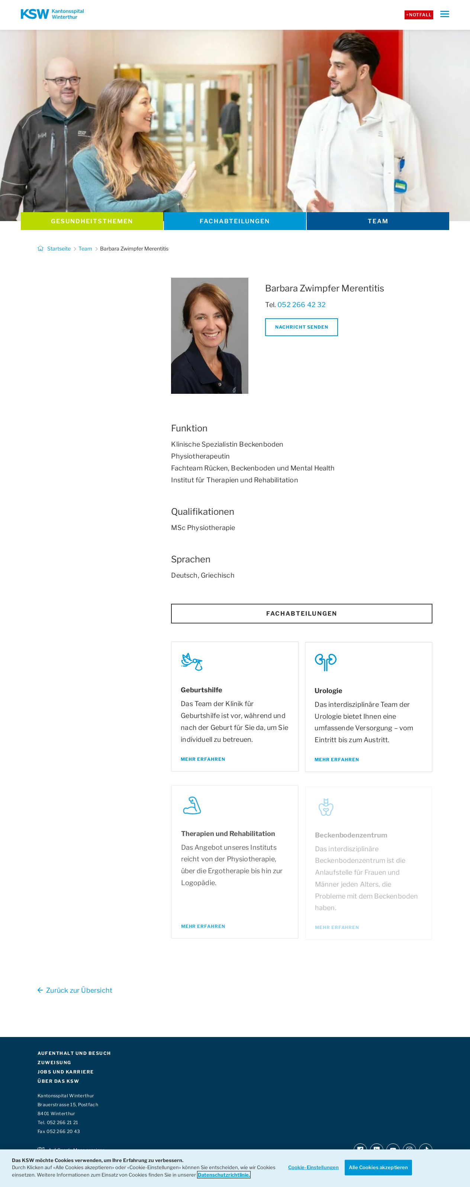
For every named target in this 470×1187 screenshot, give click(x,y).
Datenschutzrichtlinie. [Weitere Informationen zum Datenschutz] (224, 1175)
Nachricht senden (301, 327)
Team (378, 221)
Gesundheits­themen (92, 221)
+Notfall (419, 14)
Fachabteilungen (235, 221)
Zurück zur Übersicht (75, 990)
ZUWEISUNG (54, 1062)
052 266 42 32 (301, 305)
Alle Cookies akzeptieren (378, 1167)
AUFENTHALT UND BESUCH (74, 1053)
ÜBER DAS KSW (58, 1081)
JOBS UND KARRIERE (66, 1072)
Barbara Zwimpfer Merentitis (134, 248)
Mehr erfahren (203, 760)
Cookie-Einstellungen (313, 1167)
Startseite (54, 248)
